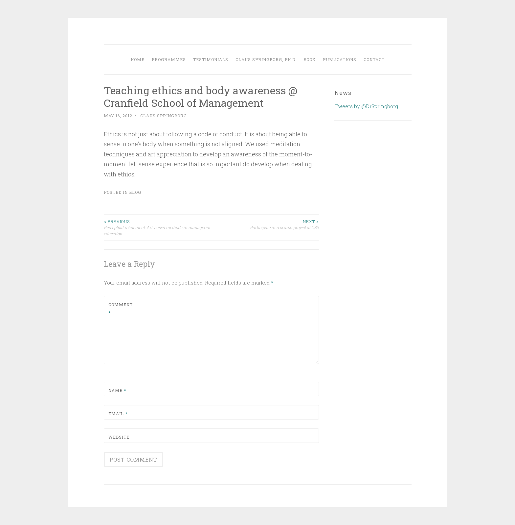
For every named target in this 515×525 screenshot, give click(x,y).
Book (309, 59)
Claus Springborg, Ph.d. (265, 59)
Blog (135, 192)
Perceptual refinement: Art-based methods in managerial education (158, 227)
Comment (120, 309)
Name (117, 390)
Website (118, 437)
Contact (374, 59)
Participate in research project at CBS (265, 224)
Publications (339, 59)
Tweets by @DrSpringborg (366, 106)
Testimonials (210, 59)
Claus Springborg (163, 115)
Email (117, 413)
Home (138, 59)
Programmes (169, 59)
